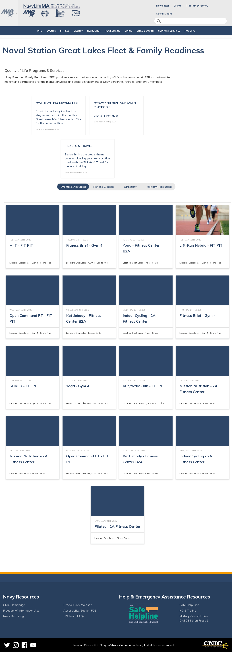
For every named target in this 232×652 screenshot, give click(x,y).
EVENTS (45, 30)
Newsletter (162, 5)
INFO (30, 30)
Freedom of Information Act (21, 610)
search (159, 21)
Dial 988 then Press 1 (193, 620)
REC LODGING (112, 30)
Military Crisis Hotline (193, 616)
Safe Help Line (189, 605)
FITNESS (58, 30)
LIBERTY (75, 30)
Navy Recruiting (13, 616)
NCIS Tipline (187, 610)
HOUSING (199, 30)
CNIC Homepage (14, 605)
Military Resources (159, 186)
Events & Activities (73, 186)
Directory (130, 186)
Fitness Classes (103, 186)
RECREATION (91, 30)
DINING (128, 30)
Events (177, 5)
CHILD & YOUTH (148, 30)
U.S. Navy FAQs (73, 616)
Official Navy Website (77, 605)
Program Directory (197, 5)
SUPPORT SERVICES (175, 30)
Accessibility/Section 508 (79, 610)
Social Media (164, 13)
